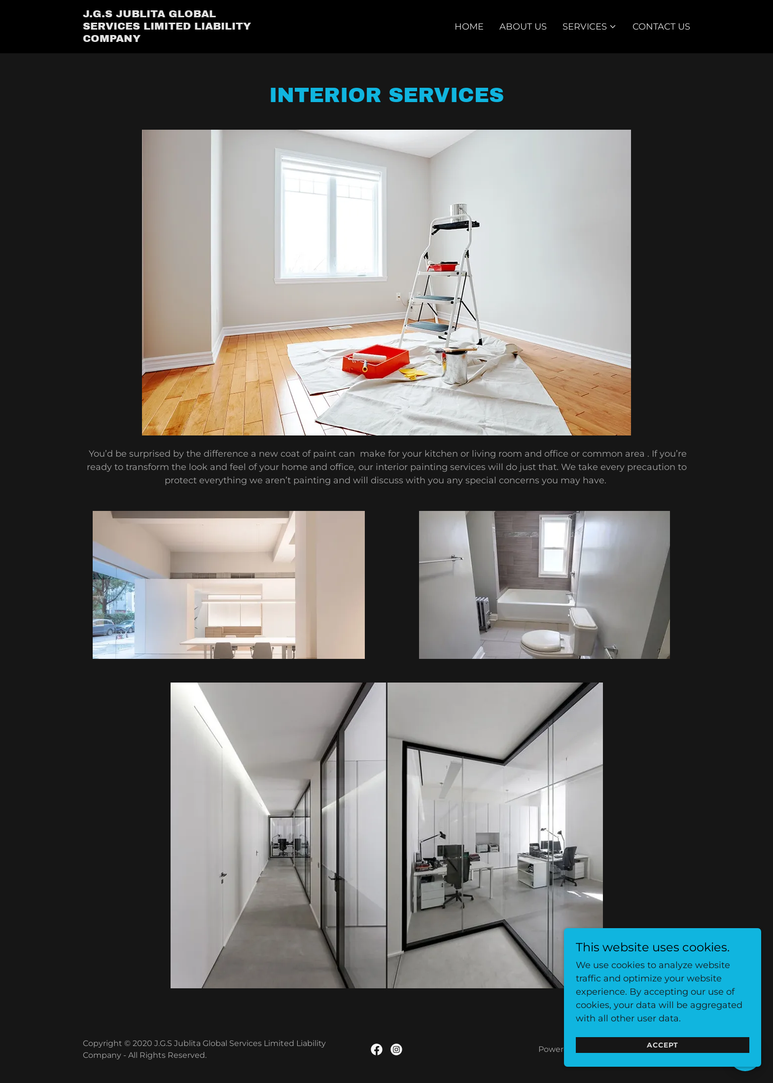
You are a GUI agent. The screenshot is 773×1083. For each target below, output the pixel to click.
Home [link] (469, 26)
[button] (590, 27)
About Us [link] (523, 26)
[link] (175, 39)
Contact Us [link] (661, 26)
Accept (662, 1064)
